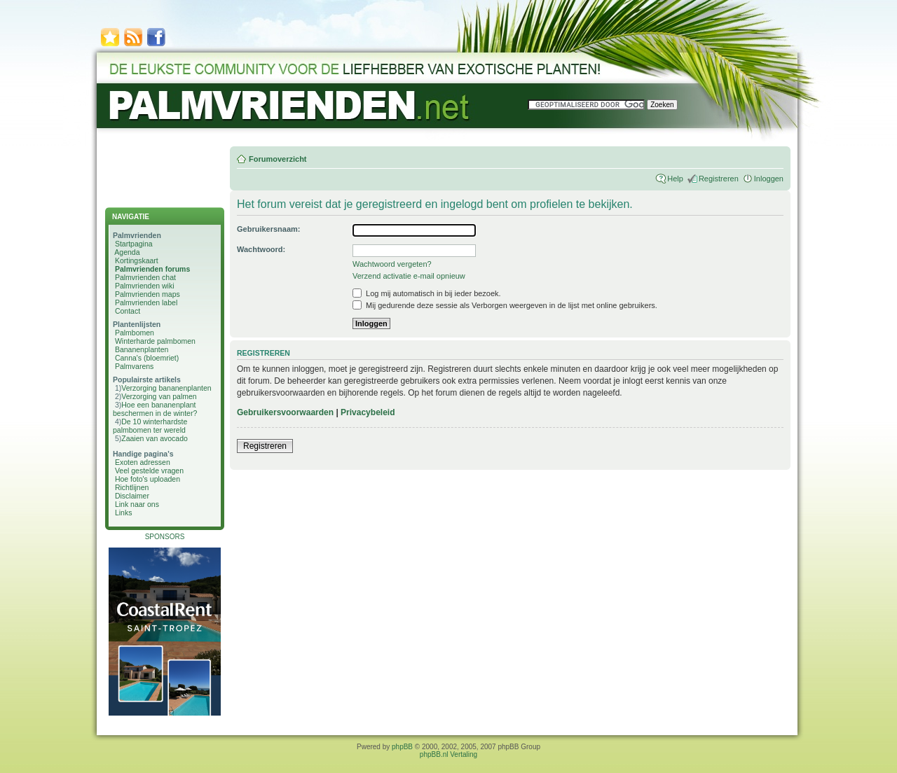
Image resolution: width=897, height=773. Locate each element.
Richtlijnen (132, 487)
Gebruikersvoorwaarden (285, 412)
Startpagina (134, 243)
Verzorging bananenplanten (166, 388)
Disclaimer (132, 496)
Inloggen (768, 178)
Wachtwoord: (261, 249)
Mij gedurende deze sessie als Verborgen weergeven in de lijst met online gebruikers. (504, 305)
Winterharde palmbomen (155, 341)
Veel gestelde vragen (149, 470)
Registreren (719, 178)
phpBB (402, 747)
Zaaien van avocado (154, 438)
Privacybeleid (368, 412)
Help (675, 178)
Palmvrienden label (146, 302)
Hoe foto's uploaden (147, 479)
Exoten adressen (142, 462)
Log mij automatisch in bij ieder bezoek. (426, 293)
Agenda (126, 252)
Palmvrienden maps (147, 294)
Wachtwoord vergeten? (392, 264)
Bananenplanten (142, 349)
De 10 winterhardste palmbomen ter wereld (150, 425)
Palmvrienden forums (152, 269)
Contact (127, 311)
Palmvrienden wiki (144, 285)
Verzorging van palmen (158, 396)
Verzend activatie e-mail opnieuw (408, 276)
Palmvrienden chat (145, 277)
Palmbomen (134, 332)
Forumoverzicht (278, 159)
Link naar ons (137, 504)
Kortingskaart (136, 260)
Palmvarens (134, 366)
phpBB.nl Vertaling (448, 754)
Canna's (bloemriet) (147, 358)
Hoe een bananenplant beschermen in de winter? (155, 409)
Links (123, 512)
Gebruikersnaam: (268, 229)
